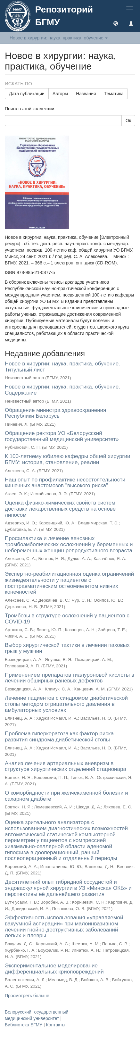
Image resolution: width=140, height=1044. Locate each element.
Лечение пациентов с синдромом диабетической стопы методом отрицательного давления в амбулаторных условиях (66, 704)
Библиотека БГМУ (24, 1024)
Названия (86, 93)
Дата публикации (27, 93)
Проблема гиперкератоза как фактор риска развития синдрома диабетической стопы (59, 737)
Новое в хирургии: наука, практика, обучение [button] (59, 37)
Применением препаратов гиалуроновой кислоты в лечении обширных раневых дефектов (69, 678)
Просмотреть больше (27, 995)
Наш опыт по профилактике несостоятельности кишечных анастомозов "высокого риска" (65, 483)
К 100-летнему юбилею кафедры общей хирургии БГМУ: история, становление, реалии (67, 459)
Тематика (114, 93)
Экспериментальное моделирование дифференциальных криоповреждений (54, 969)
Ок (128, 120)
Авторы (60, 93)
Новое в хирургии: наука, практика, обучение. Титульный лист (62, 367)
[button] (115, 23)
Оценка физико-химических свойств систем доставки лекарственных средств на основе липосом (60, 509)
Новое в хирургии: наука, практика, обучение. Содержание (62, 390)
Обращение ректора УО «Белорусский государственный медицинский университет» (62, 436)
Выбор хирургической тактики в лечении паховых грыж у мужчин (67, 648)
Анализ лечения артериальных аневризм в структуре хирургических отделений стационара (65, 766)
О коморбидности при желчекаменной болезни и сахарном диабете (66, 796)
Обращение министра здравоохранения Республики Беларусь (55, 413)
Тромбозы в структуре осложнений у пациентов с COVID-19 (67, 619)
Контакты (55, 1024)
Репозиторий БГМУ (64, 15)
